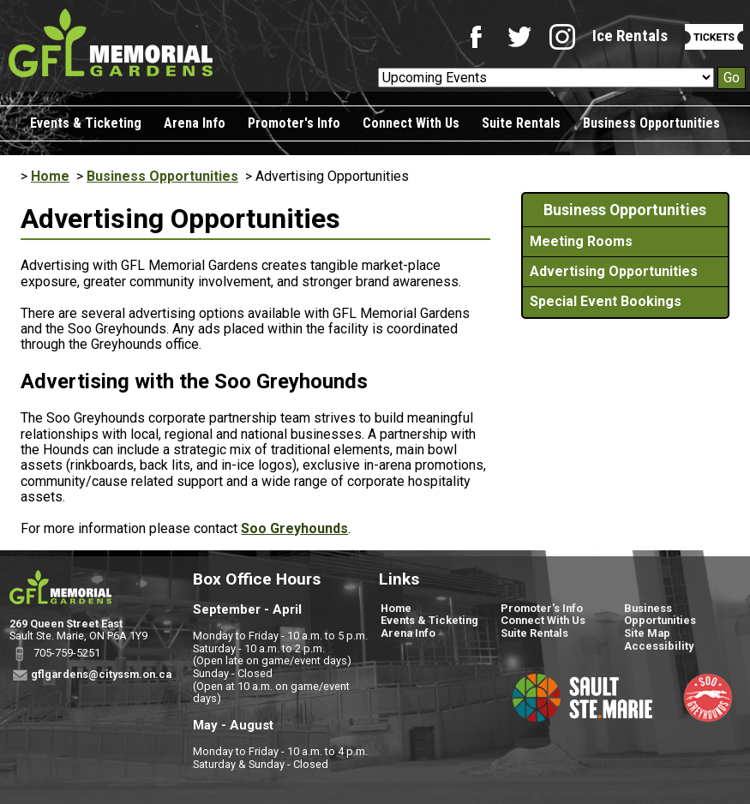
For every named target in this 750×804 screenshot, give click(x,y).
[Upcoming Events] (546, 77)
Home (50, 176)
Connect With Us (411, 123)
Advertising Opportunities (614, 271)
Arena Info (194, 123)
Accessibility (658, 645)
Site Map (647, 633)
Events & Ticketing (85, 123)
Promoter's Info (294, 123)
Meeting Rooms (581, 241)
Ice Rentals (630, 35)
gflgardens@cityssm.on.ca (101, 674)
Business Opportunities (651, 123)
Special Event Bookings (605, 301)
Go (731, 77)
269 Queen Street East (66, 623)
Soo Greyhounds (294, 528)
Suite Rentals (521, 123)
